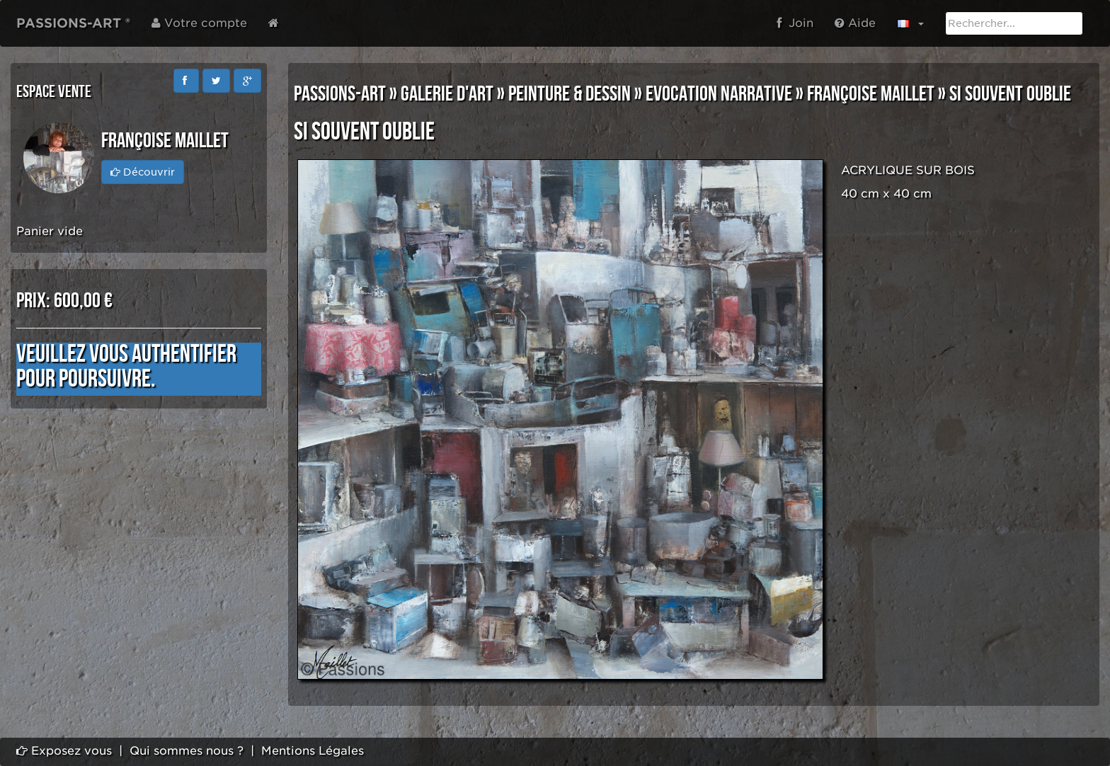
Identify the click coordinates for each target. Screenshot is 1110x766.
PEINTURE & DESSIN (569, 94)
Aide (855, 23)
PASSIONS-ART (340, 94)
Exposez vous (64, 751)
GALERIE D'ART (447, 94)
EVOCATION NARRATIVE (719, 94)
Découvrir (142, 172)
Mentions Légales (312, 751)
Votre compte (199, 23)
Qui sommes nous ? (187, 751)
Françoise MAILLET (870, 94)
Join (795, 23)
